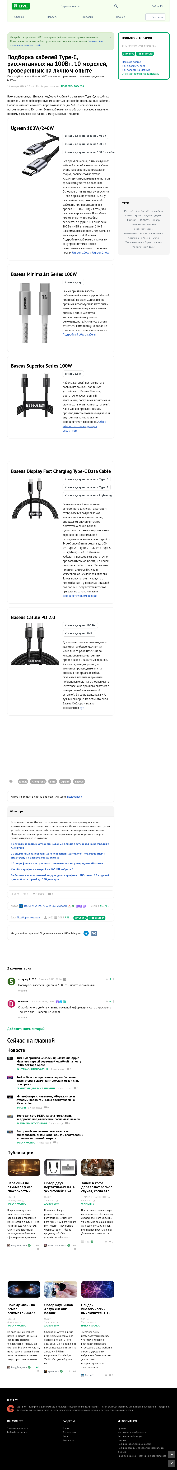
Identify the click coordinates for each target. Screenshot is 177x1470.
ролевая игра (156, 233)
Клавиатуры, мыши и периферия (35, 1088)
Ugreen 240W (100, 252)
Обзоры (19, 17)
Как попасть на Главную (136, 70)
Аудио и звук (51, 1203)
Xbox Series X (142, 211)
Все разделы (69, 1432)
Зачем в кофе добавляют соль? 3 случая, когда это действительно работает (97, 1191)
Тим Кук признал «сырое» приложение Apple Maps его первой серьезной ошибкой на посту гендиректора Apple (48, 1061)
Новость (144, 220)
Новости (52, 17)
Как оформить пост (133, 66)
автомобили (157, 211)
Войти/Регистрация (17, 1432)
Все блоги (155, 17)
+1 (110, 979)
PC (125, 211)
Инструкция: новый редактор (132, 1432)
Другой (157, 215)
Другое (148, 215)
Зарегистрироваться (17, 1428)
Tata (87, 1241)
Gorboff (89, 1375)
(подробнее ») (75, 796)
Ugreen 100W (80, 252)
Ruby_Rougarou (19, 1245)
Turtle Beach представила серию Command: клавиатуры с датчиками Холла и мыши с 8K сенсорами (47, 1080)
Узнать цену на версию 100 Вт (85, 144)
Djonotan (23, 1001)
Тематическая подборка (138, 242)
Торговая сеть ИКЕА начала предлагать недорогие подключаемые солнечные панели (48, 1117)
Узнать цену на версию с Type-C (86, 479)
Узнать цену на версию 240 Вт (85, 135)
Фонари (21, 1107)
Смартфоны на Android (139, 237)
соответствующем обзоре (80, 596)
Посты (66, 1428)
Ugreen (64, 781)
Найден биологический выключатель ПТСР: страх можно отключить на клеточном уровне (97, 1315)
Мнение (131, 220)
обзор (156, 220)
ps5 (131, 211)
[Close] (110, 37)
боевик (128, 215)
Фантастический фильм (143, 246)
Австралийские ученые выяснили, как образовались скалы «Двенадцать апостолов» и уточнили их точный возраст (49, 1134)
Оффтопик (87, 1203)
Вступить (80, 917)
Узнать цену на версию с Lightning (88, 495)
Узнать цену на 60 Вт (79, 633)
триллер (157, 242)
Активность (68, 1440)
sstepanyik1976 (27, 979)
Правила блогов (131, 62)
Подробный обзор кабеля (79, 334)
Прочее (120, 17)
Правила (122, 1428)
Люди (65, 1436)
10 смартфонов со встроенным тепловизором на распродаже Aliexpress (57, 863)
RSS (67, 917)
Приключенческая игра (135, 233)
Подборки (87, 17)
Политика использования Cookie (134, 1443)
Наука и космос (25, 1142)
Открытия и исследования (143, 224)
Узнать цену (73, 282)
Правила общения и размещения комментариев (142, 1455)
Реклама (122, 1440)
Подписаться (96, 917)
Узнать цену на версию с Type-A (86, 487)
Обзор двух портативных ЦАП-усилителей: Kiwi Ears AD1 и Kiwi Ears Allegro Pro (60, 1191)
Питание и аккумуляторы (31, 1123)
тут (82, 708)
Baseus (79, 781)
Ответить (22, 990)
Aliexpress (38, 781)
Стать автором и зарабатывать (140, 73)
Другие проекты (71, 6)
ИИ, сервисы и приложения (32, 1069)
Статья (156, 237)
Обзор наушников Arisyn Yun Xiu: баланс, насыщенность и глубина (58, 1313)
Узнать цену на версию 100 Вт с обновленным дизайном (103, 152)
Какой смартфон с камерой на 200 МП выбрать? (42, 869)
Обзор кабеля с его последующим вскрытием (84, 426)
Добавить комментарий (26, 1028)
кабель (22, 781)
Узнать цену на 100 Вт (80, 625)
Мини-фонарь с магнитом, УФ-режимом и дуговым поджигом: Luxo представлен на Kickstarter (45, 1099)
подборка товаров (143, 228)
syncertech (53, 1371)
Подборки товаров (72, 86)
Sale (52, 781)
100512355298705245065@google (45, 906)
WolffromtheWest (57, 1245)
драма (138, 215)
